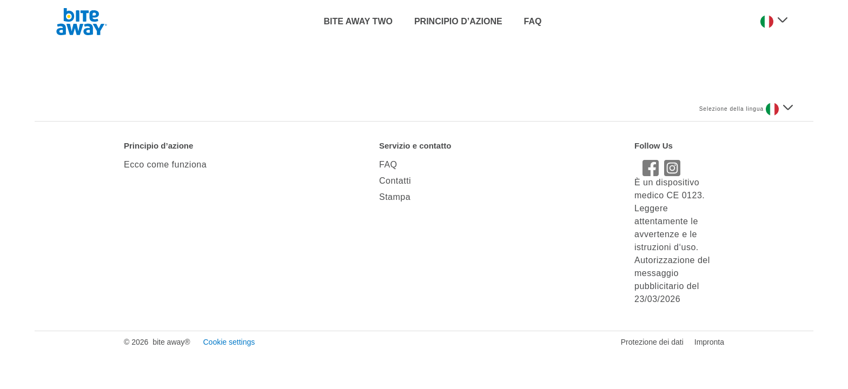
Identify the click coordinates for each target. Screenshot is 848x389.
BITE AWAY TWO (358, 21)
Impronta (709, 342)
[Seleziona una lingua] (773, 21)
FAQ (533, 21)
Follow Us (653, 145)
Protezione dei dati (652, 342)
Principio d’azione (158, 145)
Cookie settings (229, 342)
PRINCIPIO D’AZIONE (458, 21)
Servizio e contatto (415, 145)
